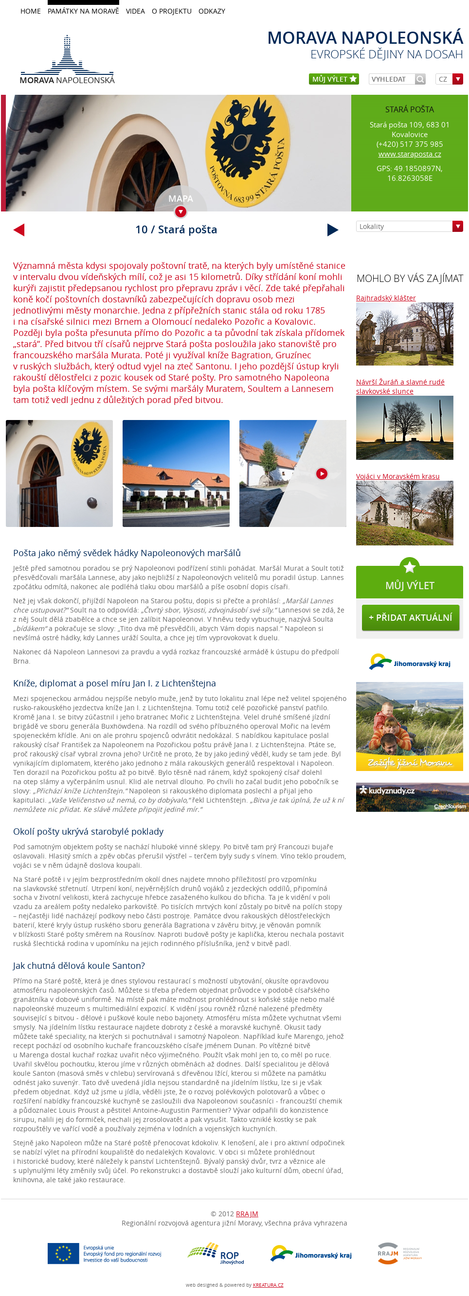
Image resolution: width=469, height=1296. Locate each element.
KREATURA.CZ (268, 1285)
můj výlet (334, 79)
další (333, 230)
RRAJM (247, 1213)
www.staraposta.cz (410, 153)
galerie (176, 479)
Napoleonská (67, 79)
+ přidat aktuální (410, 617)
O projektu (172, 11)
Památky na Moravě (83, 11)
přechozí (19, 230)
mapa (180, 198)
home (30, 11)
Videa (135, 11)
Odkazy (211, 11)
